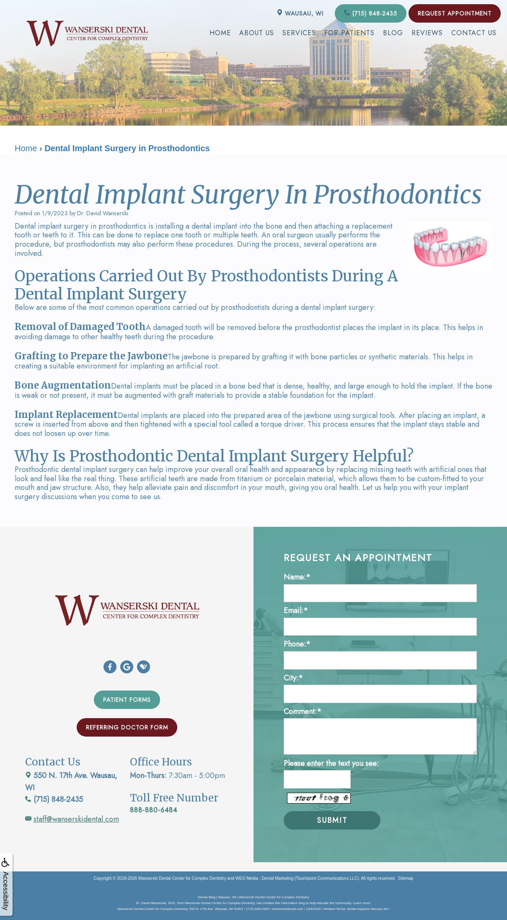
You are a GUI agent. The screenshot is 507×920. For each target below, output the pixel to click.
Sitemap (406, 878)
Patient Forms (127, 700)
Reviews (427, 33)
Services (299, 33)
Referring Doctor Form (127, 727)
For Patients (349, 33)
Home (220, 33)
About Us (256, 33)
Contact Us (474, 33)
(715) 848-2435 (370, 13)
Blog (393, 33)
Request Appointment (454, 13)
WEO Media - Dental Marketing (264, 878)
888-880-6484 (153, 810)
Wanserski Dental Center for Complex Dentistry (182, 878)
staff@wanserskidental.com (76, 819)
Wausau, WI (300, 13)
